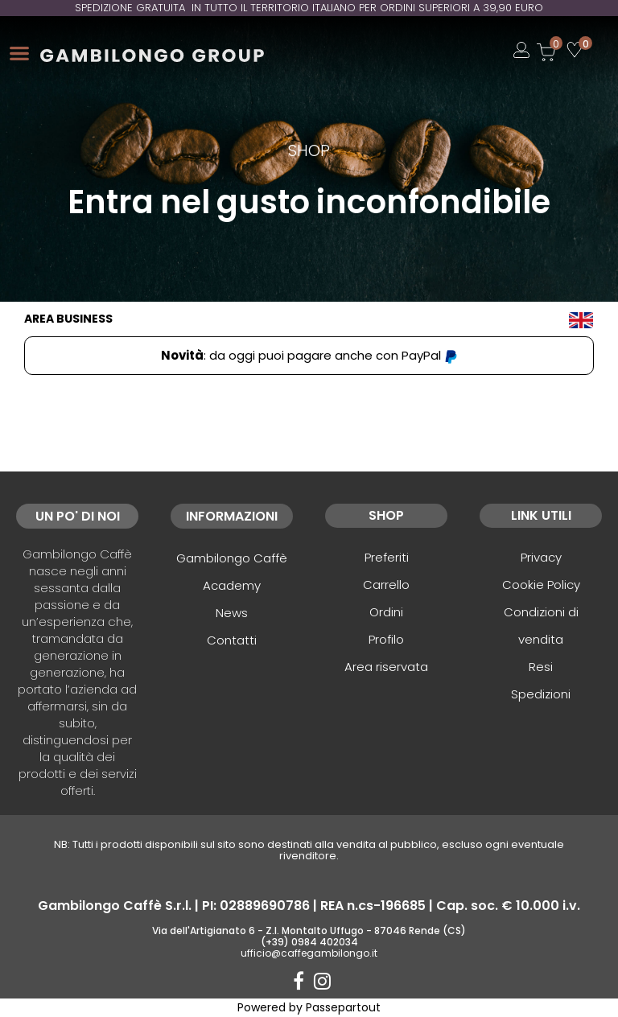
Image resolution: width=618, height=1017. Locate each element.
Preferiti (387, 557)
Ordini (386, 611)
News (232, 612)
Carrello (386, 584)
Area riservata (386, 666)
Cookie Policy (541, 584)
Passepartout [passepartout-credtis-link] (343, 1007)
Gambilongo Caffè (231, 558)
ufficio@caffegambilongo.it (309, 953)
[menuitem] (581, 319)
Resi (541, 666)
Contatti (232, 640)
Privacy (541, 557)
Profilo (386, 639)
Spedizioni (541, 694)
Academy (232, 585)
